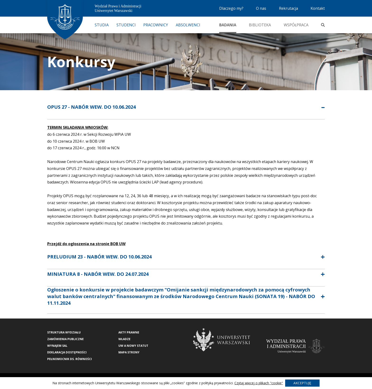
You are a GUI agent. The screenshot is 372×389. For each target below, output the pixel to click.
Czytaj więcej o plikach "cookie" (258, 383)
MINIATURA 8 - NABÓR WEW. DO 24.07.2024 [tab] (98, 274)
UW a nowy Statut (133, 346)
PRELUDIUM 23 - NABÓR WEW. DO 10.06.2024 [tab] (99, 256)
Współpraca (296, 25)
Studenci (126, 25)
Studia (102, 25)
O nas (261, 8)
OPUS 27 (74, 168)
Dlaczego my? (231, 8)
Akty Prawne (128, 332)
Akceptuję (302, 383)
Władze (124, 339)
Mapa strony (129, 352)
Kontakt (318, 8)
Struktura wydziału (64, 332)
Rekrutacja (288, 8)
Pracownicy (155, 25)
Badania (227, 25)
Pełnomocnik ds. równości (69, 359)
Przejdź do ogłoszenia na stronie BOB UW (86, 243)
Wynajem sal (57, 346)
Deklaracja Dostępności (67, 352)
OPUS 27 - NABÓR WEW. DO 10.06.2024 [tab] (91, 107)
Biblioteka (260, 25)
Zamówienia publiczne (65, 339)
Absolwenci (188, 25)
